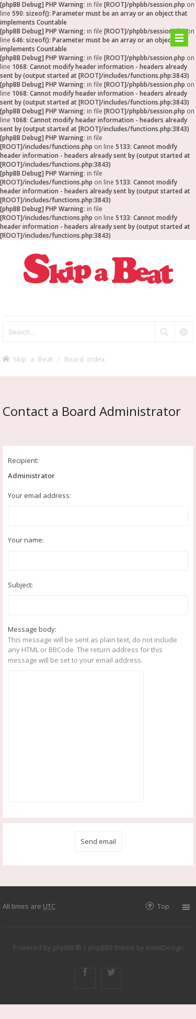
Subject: (20, 584)
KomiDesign (164, 947)
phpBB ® (67, 947)
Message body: (32, 629)
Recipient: (23, 460)
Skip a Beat (33, 358)
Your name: (26, 540)
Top (163, 905)
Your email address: (39, 495)
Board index (84, 358)
